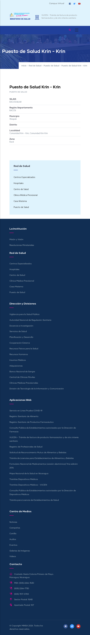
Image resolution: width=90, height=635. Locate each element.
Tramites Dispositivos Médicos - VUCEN (28, 485)
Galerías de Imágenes (19, 551)
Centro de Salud (21, 189)
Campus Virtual (56, 3)
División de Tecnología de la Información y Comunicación (36, 389)
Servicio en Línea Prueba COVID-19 (25, 411)
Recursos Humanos (18, 354)
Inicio (23, 66)
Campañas (14, 528)
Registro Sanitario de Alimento (23, 416)
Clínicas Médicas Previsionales (23, 383)
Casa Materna (20, 201)
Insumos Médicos (17, 360)
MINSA (25, 626)
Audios (12, 539)
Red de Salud (35, 66)
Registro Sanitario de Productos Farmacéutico (31, 422)
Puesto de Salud (51, 66)
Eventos (13, 545)
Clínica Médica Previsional (25, 195)
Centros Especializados (24, 177)
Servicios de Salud (18, 331)
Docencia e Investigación (21, 326)
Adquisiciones (16, 366)
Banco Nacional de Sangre (22, 372)
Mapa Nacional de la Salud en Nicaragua (28, 474)
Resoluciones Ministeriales (21, 245)
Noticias (13, 522)
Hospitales (19, 183)
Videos (12, 556)
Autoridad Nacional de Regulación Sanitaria (30, 320)
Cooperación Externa (19, 343)
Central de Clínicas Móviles (22, 377)
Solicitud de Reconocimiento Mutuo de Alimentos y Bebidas (37, 453)
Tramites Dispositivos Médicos (23, 479)
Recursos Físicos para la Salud (23, 349)
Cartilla (12, 534)
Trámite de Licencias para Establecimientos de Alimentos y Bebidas (41, 458)
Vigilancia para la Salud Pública (24, 314)
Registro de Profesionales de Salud (25, 447)
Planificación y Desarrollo (21, 337)
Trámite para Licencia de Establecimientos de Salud (34, 500)
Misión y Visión (16, 240)
